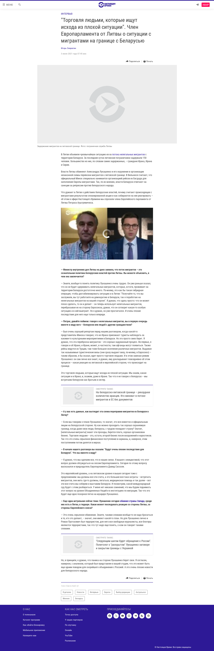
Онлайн (68, 630)
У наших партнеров (74, 619)
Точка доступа (71, 614)
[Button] (133, 61)
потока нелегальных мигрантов (128, 154)
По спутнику (70, 625)
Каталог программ (31, 619)
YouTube (68, 635)
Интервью (66, 13)
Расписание (70, 640)
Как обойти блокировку (34, 625)
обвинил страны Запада (132, 501)
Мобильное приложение (34, 630)
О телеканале (29, 614)
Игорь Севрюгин (68, 48)
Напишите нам (29, 635)
